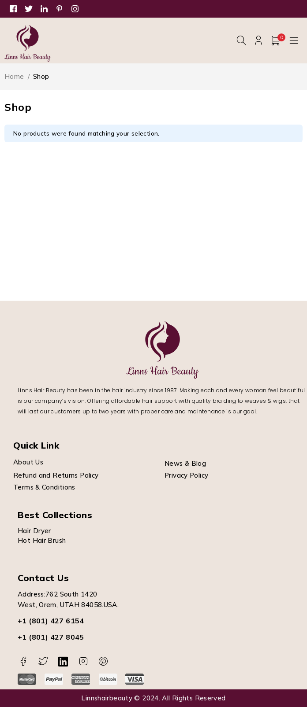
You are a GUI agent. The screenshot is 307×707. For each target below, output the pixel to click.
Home (14, 76)
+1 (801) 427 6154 (51, 620)
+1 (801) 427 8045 (51, 637)
